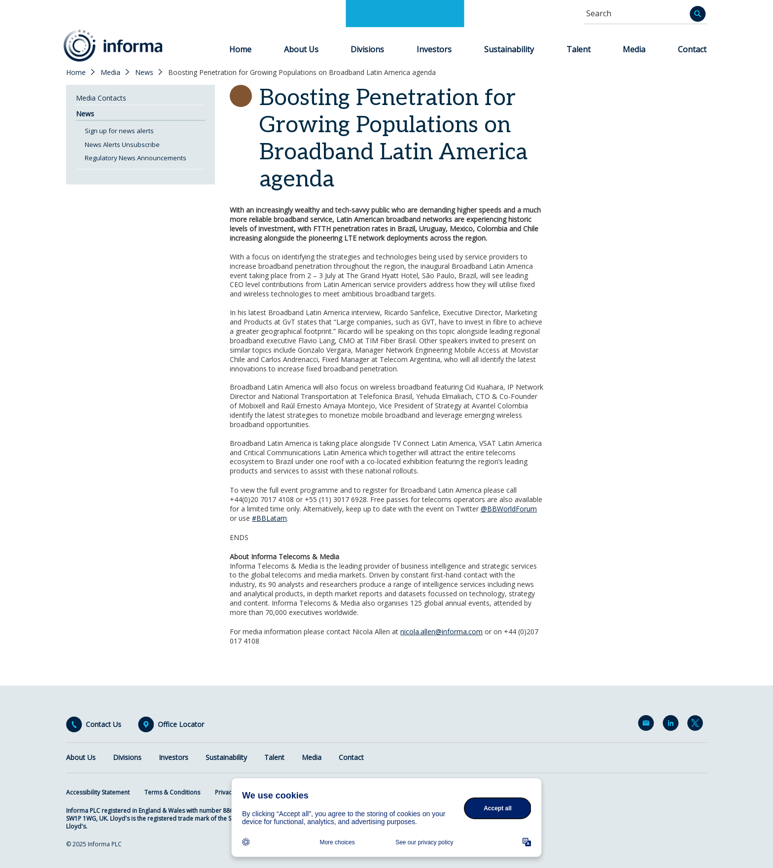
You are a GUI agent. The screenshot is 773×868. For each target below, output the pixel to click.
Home (240, 49)
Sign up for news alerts (119, 130)
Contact (692, 49)
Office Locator (181, 724)
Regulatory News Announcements (135, 157)
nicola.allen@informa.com (441, 631)
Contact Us (103, 724)
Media (634, 49)
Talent (578, 49)
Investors (434, 49)
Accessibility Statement (98, 792)
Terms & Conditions (172, 792)
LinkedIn (672, 725)
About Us (301, 49)
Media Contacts (101, 98)
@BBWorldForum (509, 508)
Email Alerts (648, 725)
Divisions (367, 49)
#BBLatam (269, 518)
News (144, 72)
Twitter (697, 725)
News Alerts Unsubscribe (122, 144)
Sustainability (509, 49)
